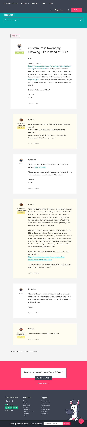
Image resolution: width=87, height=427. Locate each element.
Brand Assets (26, 405)
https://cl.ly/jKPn (40, 167)
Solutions (34, 3)
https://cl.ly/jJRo (33, 80)
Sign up (66, 423)
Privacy (25, 415)
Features (24, 3)
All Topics (15, 36)
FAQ (42, 407)
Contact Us (44, 413)
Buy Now (76, 10)
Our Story (25, 407)
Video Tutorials (45, 409)
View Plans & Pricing (43, 378)
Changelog (26, 413)
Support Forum (45, 403)
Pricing (44, 3)
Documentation (45, 401)
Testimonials (26, 409)
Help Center (59, 10)
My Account (44, 411)
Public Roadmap (45, 405)
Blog (51, 10)
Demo (51, 3)
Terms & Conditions (28, 411)
